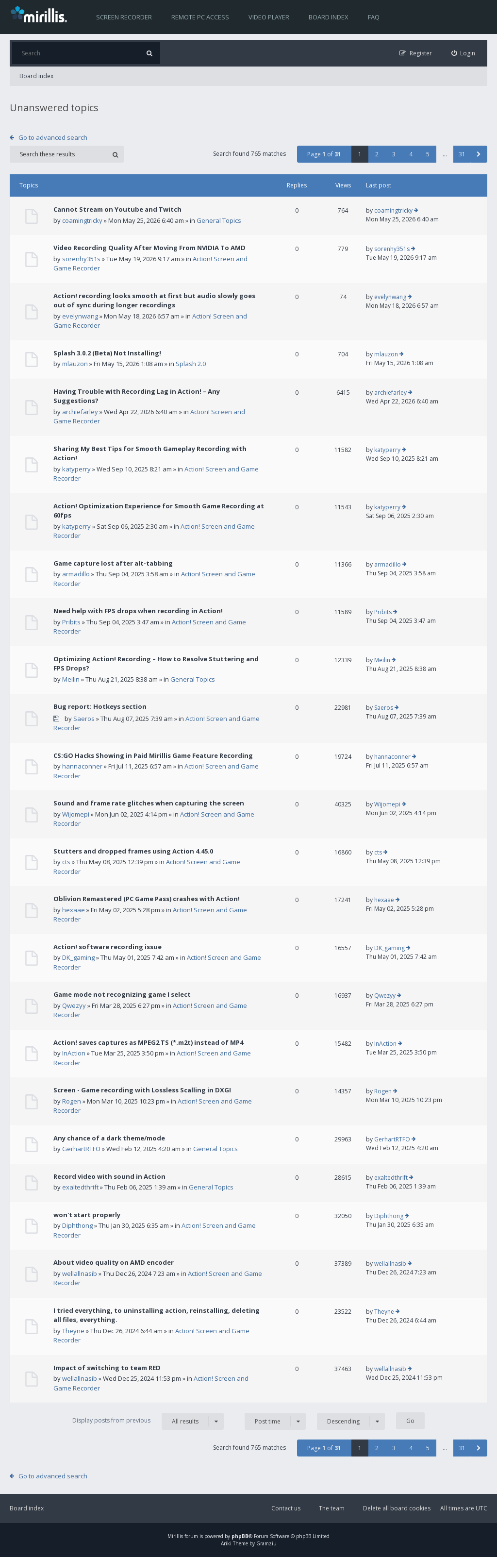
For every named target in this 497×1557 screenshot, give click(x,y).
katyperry (76, 469)
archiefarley (80, 411)
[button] (478, 154)
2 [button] (377, 154)
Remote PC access (200, 17)
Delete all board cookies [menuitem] (397, 1508)
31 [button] (462, 154)
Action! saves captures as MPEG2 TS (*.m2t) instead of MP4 (148, 1042)
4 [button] (411, 154)
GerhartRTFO (81, 1148)
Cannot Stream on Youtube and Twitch (117, 209)
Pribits (71, 622)
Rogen (71, 1101)
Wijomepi (75, 814)
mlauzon (75, 363)
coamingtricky (82, 220)
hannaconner (82, 766)
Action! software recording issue (107, 946)
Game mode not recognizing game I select (122, 994)
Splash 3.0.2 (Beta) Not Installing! (107, 353)
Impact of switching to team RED (107, 1367)
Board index (328, 17)
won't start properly (86, 1214)
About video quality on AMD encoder (113, 1262)
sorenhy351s (81, 258)
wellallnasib (79, 1273)
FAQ (374, 17)
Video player (268, 17)
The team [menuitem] (332, 1508)
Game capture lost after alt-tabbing (113, 563)
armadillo (76, 573)
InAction (73, 1053)
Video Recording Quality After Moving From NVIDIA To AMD (149, 247)
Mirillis (175, 1536)
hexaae (73, 909)
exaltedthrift (80, 1187)
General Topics (219, 220)
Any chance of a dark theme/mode (109, 1138)
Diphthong (77, 1225)
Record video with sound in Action (109, 1176)
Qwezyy (74, 1005)
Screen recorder (124, 17)
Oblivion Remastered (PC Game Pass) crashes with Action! (146, 898)
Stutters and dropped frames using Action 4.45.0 (133, 851)
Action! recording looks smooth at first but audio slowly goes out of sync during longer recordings (154, 300)
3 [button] (394, 154)
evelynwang (80, 316)
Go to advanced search (52, 137)
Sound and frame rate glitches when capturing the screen (148, 803)
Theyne (73, 1330)
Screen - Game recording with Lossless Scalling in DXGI (142, 1090)
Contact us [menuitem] (285, 1508)
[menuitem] (463, 53)
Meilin (71, 679)
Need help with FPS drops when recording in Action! (138, 610)
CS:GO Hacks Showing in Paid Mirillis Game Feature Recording (153, 755)
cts (66, 861)
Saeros (84, 718)
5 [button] (428, 154)
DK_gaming (78, 957)
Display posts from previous (148, 1421)
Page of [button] (324, 154)
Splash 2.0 (191, 363)
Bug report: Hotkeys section (100, 706)
